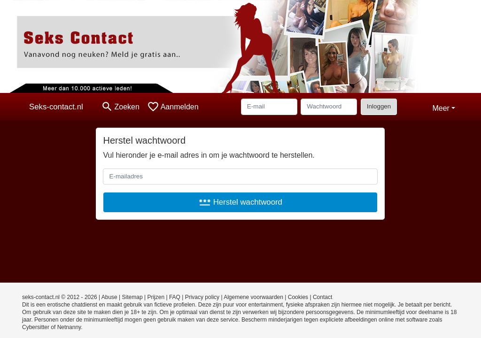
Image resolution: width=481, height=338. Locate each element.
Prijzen (155, 297)
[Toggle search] (120, 107)
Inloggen (379, 106)
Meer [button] (440, 108)
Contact (322, 297)
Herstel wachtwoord (240, 202)
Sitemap (132, 297)
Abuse (109, 297)
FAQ (174, 297)
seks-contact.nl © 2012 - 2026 (59, 297)
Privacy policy (202, 297)
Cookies (298, 297)
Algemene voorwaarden (253, 297)
